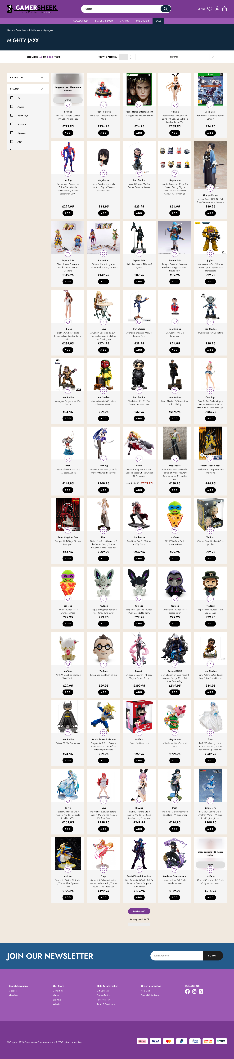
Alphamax (18, 133)
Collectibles (81, 20)
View (68, 100)
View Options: (108, 57)
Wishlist (56, 1004)
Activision (18, 124)
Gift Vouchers (103, 990)
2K (15, 98)
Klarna (56, 995)
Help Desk (145, 990)
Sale (158, 20)
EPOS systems (64, 1042)
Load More (139, 911)
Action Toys (19, 115)
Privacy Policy (103, 999)
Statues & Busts (104, 20)
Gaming (125, 20)
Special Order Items (150, 995)
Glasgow (13, 990)
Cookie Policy (103, 995)
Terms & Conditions (106, 1004)
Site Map (57, 999)
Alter (16, 141)
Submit (213, 955)
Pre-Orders (142, 20)
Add (68, 133)
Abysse (17, 107)
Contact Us (58, 990)
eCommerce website (45, 1042)
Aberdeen (13, 995)
